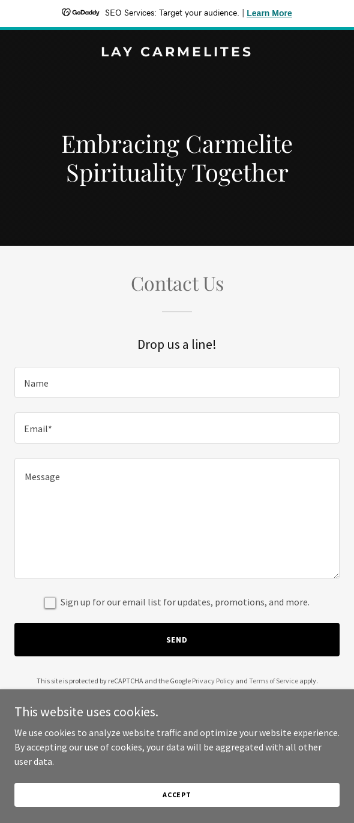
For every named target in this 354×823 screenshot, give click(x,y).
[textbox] (177, 382)
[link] (177, 53)
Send (177, 639)
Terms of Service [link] (273, 680)
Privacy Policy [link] (213, 680)
